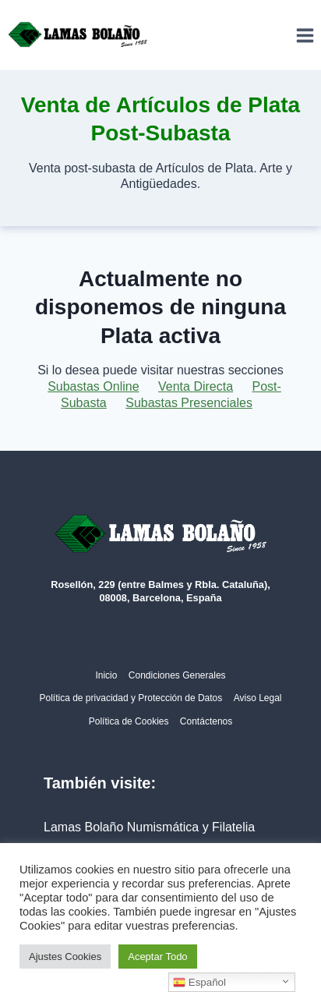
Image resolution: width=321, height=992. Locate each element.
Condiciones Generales (177, 675)
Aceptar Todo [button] (157, 956)
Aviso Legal (258, 698)
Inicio (106, 675)
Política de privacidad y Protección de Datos (131, 698)
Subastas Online (93, 386)
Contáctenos (206, 721)
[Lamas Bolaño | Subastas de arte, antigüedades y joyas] (78, 35)
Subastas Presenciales (188, 402)
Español (199, 982)
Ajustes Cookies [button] (65, 956)
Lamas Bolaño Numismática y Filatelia (149, 827)
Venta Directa (195, 386)
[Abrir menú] (304, 35)
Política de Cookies (129, 721)
